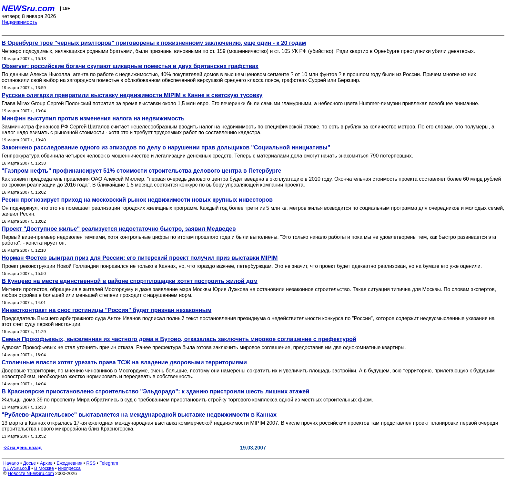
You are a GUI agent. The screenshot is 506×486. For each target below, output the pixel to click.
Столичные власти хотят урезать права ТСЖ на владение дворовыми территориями (124, 362)
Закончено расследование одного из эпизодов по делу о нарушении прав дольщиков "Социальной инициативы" (166, 147)
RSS (91, 463)
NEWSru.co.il (16, 468)
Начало (11, 463)
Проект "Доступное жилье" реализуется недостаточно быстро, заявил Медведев (119, 229)
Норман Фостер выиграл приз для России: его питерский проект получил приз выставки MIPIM (140, 258)
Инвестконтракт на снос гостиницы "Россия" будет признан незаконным (106, 310)
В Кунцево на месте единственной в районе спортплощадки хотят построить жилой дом (130, 281)
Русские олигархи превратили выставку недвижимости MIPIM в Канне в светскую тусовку (132, 95)
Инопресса (69, 468)
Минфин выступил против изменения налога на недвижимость (93, 118)
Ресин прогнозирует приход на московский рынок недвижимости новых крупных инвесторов (137, 200)
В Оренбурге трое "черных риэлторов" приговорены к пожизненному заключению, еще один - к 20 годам (154, 43)
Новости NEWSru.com (31, 473)
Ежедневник (69, 463)
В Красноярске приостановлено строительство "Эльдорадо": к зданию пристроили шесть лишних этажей (155, 391)
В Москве (44, 468)
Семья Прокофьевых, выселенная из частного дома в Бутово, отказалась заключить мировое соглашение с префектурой (179, 339)
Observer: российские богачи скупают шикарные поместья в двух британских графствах (130, 66)
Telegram (109, 463)
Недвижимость (19, 22)
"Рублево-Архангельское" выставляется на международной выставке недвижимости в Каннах (139, 414)
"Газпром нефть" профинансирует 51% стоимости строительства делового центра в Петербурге (141, 170)
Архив (46, 463)
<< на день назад (23, 447)
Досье (29, 463)
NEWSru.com (28, 8)
